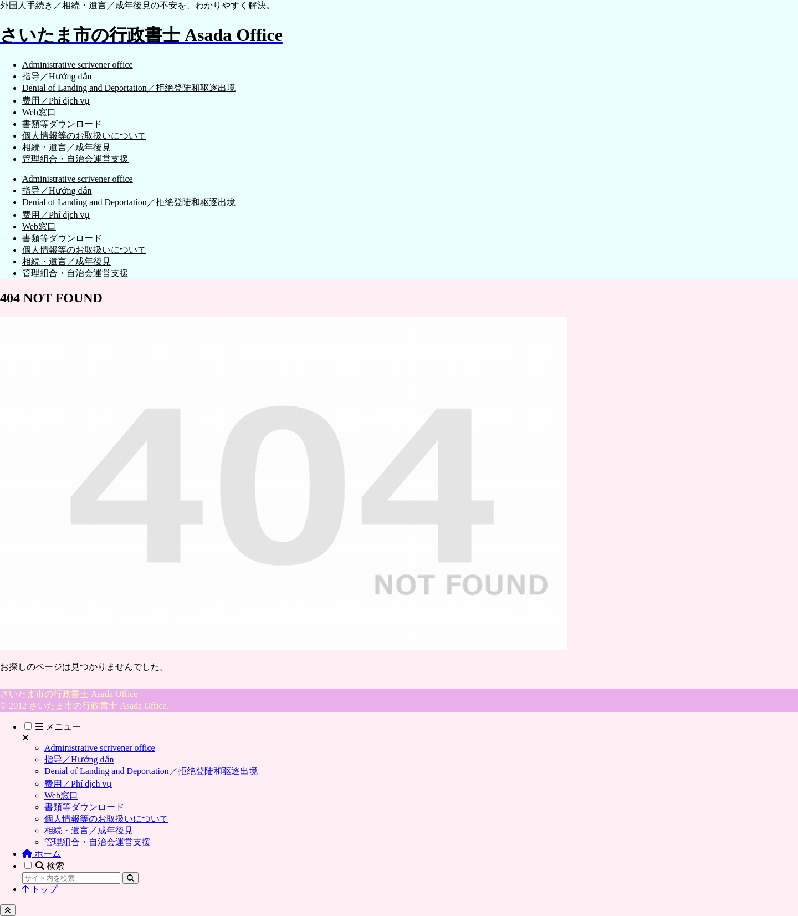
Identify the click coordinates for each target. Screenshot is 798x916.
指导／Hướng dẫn (79, 759)
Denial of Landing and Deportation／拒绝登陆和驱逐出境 (151, 771)
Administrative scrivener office (99, 747)
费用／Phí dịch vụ (78, 783)
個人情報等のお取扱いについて (106, 818)
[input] (71, 878)
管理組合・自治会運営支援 (97, 842)
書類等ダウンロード (84, 807)
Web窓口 (61, 795)
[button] (130, 878)
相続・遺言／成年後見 (88, 830)
